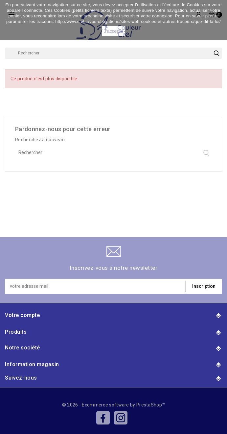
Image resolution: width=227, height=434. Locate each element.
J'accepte (113, 31)
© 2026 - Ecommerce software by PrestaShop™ (113, 404)
